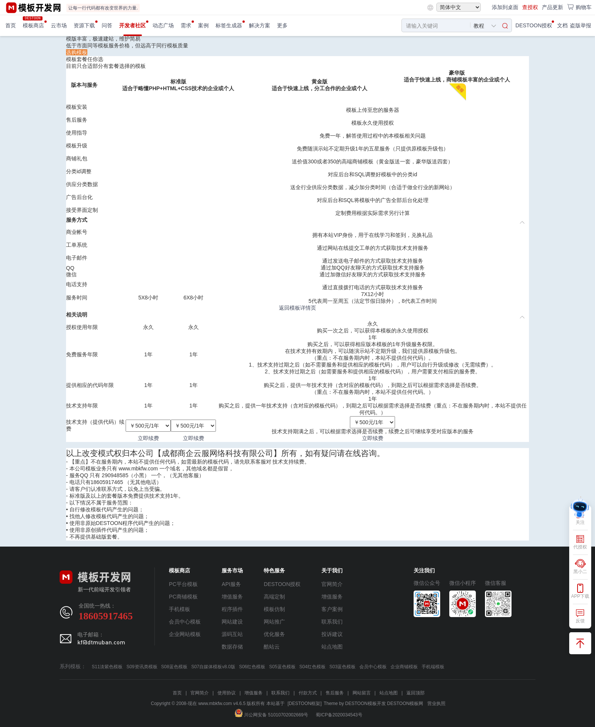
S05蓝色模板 (282, 666)
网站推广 (274, 622)
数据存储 (232, 647)
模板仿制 (274, 609)
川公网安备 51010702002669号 (271, 715)
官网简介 (332, 584)
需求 (186, 25)
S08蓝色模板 (174, 666)
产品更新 (552, 7)
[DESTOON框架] (305, 703)
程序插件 (232, 609)
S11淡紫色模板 (107, 666)
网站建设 (232, 622)
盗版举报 (580, 25)
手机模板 (179, 609)
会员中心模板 (185, 622)
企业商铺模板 (404, 666)
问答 (107, 25)
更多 (282, 25)
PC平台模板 (183, 584)
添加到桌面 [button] (505, 7)
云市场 (59, 25)
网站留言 (362, 693)
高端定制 (274, 597)
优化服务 (274, 634)
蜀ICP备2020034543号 (339, 715)
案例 (203, 25)
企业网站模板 (185, 634)
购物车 (579, 7)
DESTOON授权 (533, 25)
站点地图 (332, 647)
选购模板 (76, 52)
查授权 (530, 7)
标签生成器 (229, 25)
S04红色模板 (312, 666)
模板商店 (33, 25)
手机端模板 (433, 666)
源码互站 (232, 634)
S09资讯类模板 (141, 666)
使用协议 (226, 693)
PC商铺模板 (183, 597)
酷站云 (272, 647)
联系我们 (332, 622)
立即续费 (148, 438)
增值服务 (232, 597)
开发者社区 (132, 25)
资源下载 (84, 25)
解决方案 (259, 25)
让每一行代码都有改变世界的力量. (103, 8)
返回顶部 (415, 693)
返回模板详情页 (297, 308)
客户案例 (332, 609)
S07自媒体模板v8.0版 (213, 666)
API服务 (231, 584)
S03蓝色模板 (342, 666)
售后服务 (335, 693)
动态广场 (163, 25)
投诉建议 (332, 634)
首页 (10, 25)
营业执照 (436, 703)
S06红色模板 (252, 666)
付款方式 (308, 693)
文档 (562, 25)
